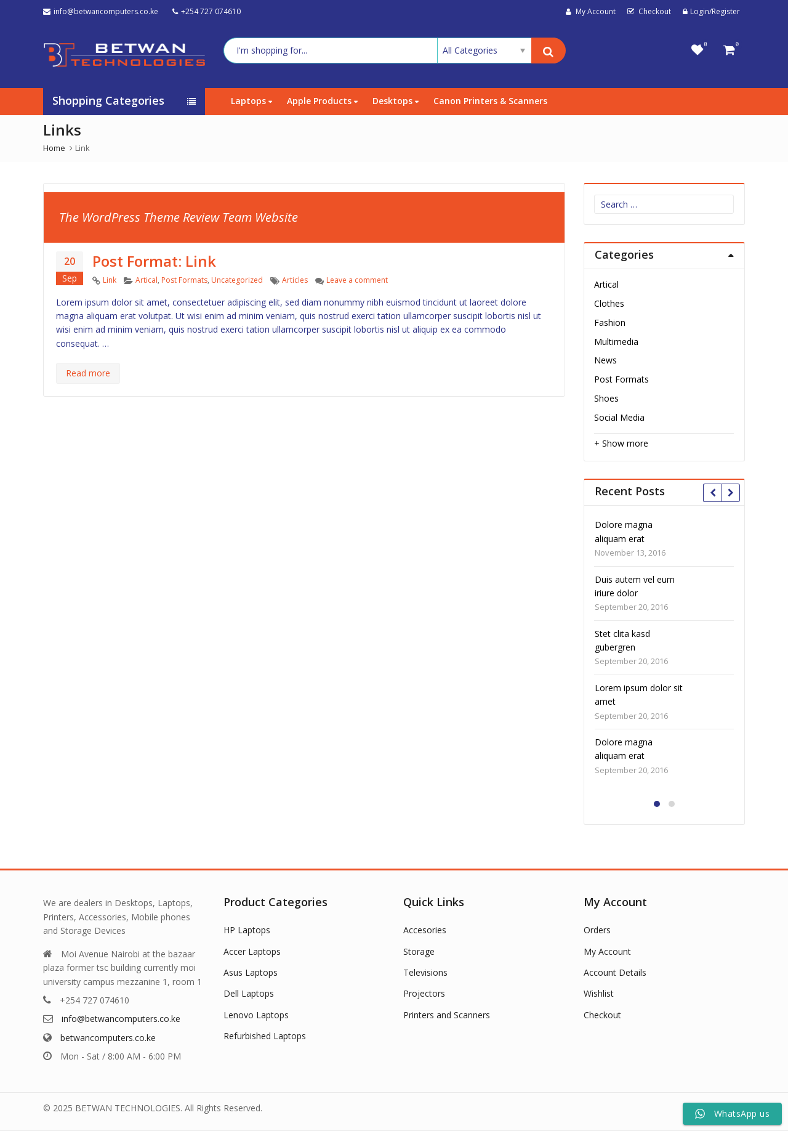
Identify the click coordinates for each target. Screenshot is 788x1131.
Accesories (424, 930)
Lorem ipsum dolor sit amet (639, 694)
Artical (146, 280)
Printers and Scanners (446, 1015)
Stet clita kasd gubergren (622, 640)
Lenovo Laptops (256, 1015)
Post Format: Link (154, 261)
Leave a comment (357, 280)
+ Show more (621, 443)
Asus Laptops (250, 972)
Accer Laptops (252, 951)
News (605, 360)
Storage (419, 951)
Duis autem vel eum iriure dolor (635, 586)
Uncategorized (237, 280)
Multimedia (616, 341)
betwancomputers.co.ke (108, 1038)
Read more (88, 373)
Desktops (395, 101)
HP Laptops (246, 930)
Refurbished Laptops (264, 1036)
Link (109, 280)
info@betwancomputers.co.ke (121, 1018)
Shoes (606, 398)
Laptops (251, 101)
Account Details (615, 972)
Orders (597, 930)
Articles (295, 280)
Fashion (609, 322)
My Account (607, 951)
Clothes (609, 303)
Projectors (424, 993)
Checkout (602, 1015)
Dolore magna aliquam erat (624, 531)
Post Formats (184, 280)
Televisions (425, 972)
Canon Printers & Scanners (490, 101)
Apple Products (322, 101)
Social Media (619, 417)
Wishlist (599, 993)
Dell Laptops (248, 993)
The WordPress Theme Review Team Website (178, 217)
